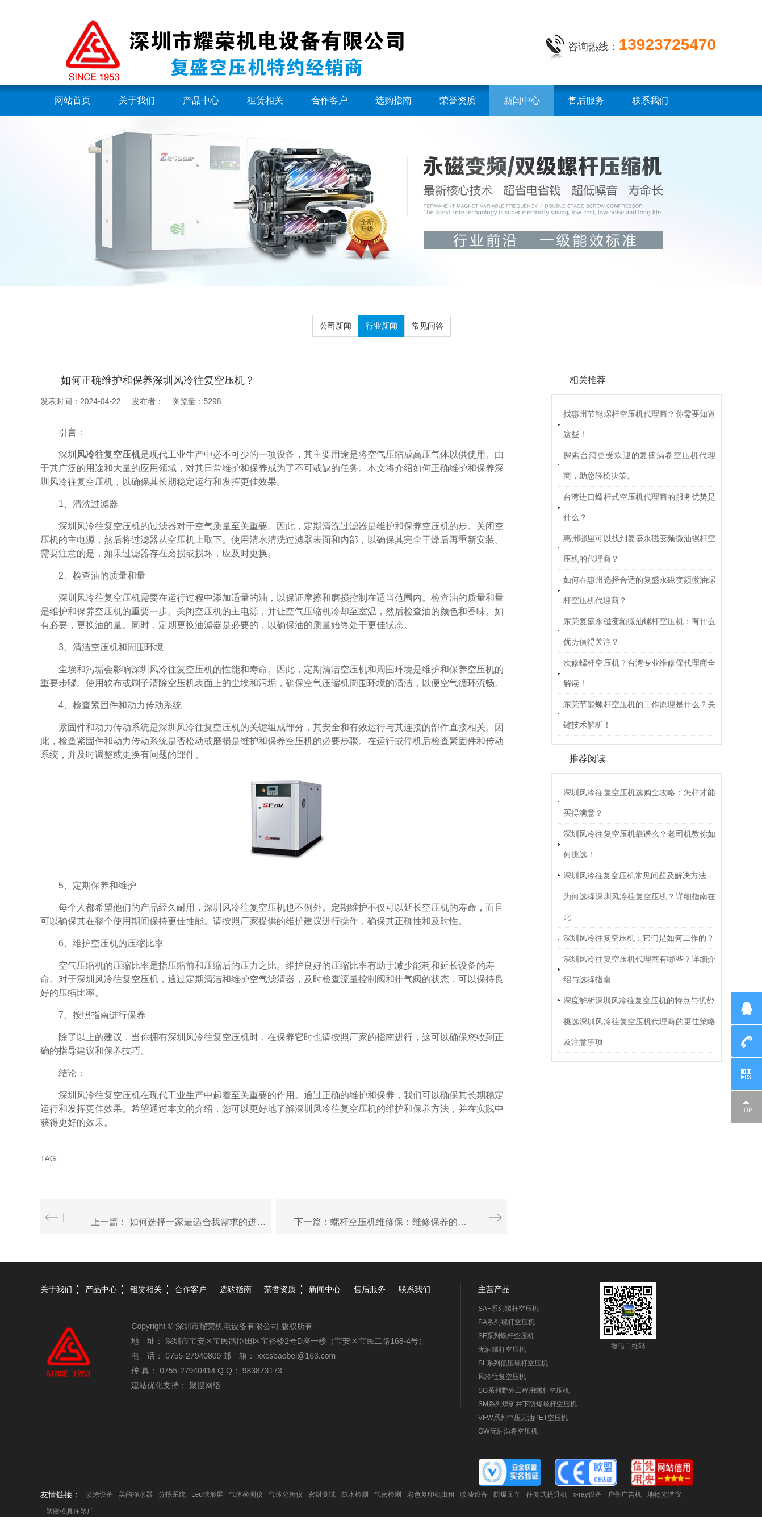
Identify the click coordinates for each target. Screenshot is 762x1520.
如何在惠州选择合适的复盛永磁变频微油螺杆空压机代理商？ (639, 590)
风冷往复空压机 (502, 1377)
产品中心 (201, 100)
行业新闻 (381, 325)
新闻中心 (522, 100)
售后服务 (586, 100)
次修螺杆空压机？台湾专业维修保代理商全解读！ (639, 673)
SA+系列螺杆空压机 (508, 1309)
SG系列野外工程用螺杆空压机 (524, 1390)
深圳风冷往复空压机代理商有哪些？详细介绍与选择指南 (639, 969)
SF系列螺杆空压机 (506, 1336)
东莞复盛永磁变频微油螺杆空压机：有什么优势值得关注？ (639, 631)
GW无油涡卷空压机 (508, 1431)
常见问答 (427, 325)
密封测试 (322, 1494)
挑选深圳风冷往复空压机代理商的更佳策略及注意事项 (639, 1031)
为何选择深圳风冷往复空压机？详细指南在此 (639, 906)
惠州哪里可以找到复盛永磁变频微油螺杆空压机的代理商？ (639, 548)
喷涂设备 (99, 1494)
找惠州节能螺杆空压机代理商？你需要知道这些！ (639, 424)
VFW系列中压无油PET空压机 (523, 1418)
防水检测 (355, 1494)
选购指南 (393, 100)
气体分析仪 (286, 1494)
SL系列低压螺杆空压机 (513, 1363)
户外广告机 (625, 1494)
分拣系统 (172, 1494)
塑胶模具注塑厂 (70, 1511)
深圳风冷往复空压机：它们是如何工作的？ (638, 937)
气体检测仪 (246, 1494)
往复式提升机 (546, 1494)
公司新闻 (335, 325)
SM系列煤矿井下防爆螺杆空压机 (527, 1404)
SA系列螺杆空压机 (506, 1322)
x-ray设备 (587, 1494)
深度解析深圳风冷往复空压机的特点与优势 (638, 1000)
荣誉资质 (457, 100)
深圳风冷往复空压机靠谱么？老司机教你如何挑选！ (639, 844)
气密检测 (387, 1494)
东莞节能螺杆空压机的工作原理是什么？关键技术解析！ (639, 714)
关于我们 (137, 100)
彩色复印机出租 (431, 1494)
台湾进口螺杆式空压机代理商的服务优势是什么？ (639, 507)
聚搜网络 (205, 1385)
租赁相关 (265, 100)
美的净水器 (136, 1494)
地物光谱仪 (664, 1494)
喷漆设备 (474, 1494)
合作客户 (329, 100)
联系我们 (650, 100)
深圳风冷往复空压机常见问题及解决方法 (634, 875)
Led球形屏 (207, 1494)
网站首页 (73, 100)
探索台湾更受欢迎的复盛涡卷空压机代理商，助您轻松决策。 (639, 465)
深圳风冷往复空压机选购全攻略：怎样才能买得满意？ (639, 802)
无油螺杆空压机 (502, 1349)
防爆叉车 (507, 1494)
